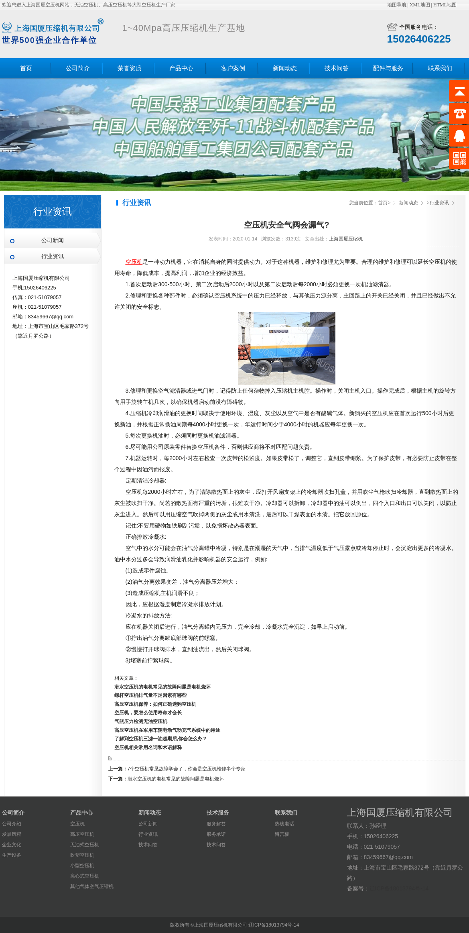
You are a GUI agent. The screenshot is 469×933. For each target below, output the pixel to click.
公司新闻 (52, 240)
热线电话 (284, 824)
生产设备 (11, 855)
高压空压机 (82, 834)
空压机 (77, 824)
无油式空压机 (84, 844)
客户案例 (233, 68)
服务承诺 (216, 834)
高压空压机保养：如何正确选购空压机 (155, 704)
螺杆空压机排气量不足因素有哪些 (150, 695)
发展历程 (11, 834)
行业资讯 (52, 256)
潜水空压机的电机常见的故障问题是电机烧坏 (162, 687)
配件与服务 (388, 68)
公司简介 (78, 68)
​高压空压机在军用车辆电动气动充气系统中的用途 (167, 730)
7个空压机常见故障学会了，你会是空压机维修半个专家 (187, 769)
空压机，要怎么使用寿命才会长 (148, 712)
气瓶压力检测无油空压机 (140, 721)
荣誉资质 (130, 68)
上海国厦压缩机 (346, 239)
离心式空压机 (84, 876)
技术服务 (218, 812)
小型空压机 (82, 865)
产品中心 (181, 68)
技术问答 (337, 68)
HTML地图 (445, 5)
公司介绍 (11, 824)
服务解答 (216, 824)
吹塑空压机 (82, 855)
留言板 (282, 834)
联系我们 (440, 68)
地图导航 (396, 5)
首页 (26, 68)
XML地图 (420, 5)
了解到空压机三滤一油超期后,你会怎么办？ (160, 739)
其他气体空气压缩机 (92, 886)
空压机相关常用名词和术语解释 (148, 747)
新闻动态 (285, 68)
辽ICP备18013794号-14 (399, 888)
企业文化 (11, 844)
